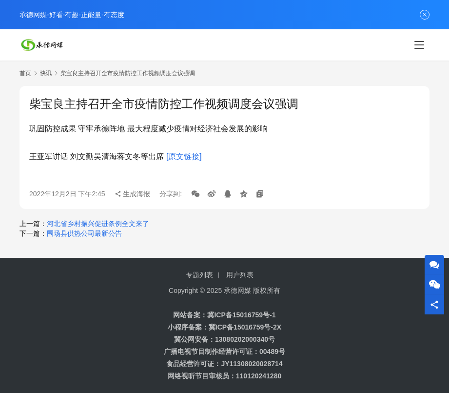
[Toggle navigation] (419, 45)
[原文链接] (184, 156)
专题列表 (199, 275)
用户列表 (240, 275)
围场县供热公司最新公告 (84, 233)
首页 (25, 73)
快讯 (46, 73)
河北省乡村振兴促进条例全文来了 (98, 224)
